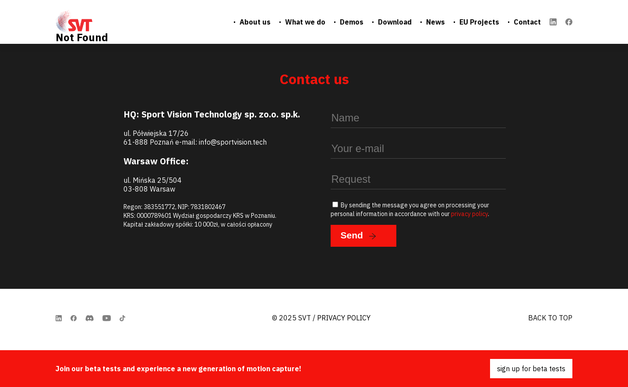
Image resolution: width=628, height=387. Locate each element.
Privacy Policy (343, 317)
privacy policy (469, 214)
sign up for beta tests (531, 368)
